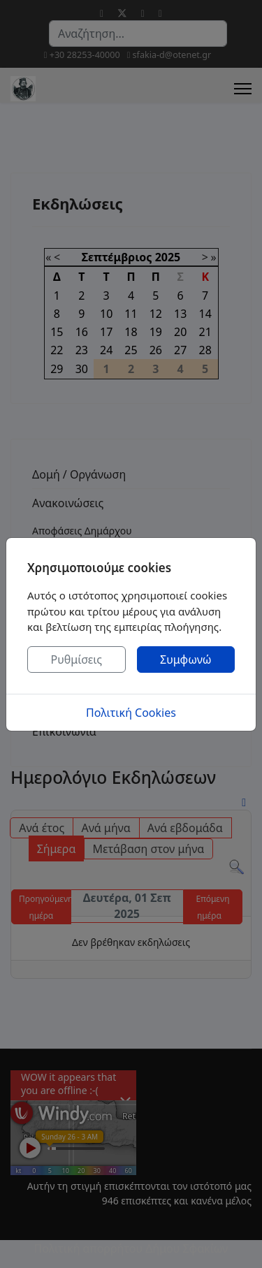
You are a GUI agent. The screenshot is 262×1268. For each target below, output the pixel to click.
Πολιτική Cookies (131, 712)
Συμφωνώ (186, 659)
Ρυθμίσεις (76, 659)
